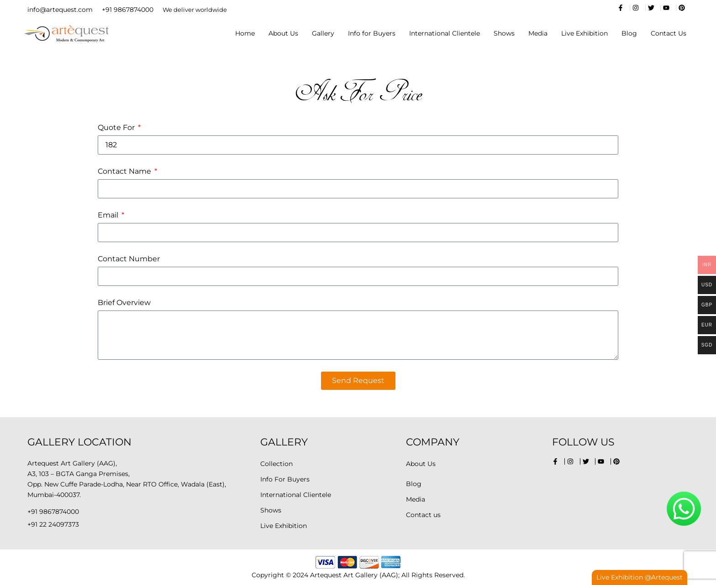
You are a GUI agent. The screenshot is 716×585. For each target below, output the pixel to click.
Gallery (323, 33)
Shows (504, 33)
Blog (629, 33)
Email (109, 215)
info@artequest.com (60, 9)
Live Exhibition (584, 33)
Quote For (117, 127)
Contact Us (668, 33)
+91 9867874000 (127, 9)
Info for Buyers (371, 33)
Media (538, 33)
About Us (283, 33)
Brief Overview (124, 302)
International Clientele (444, 33)
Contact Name (125, 171)
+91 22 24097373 (53, 524)
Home (245, 33)
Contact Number (129, 258)
